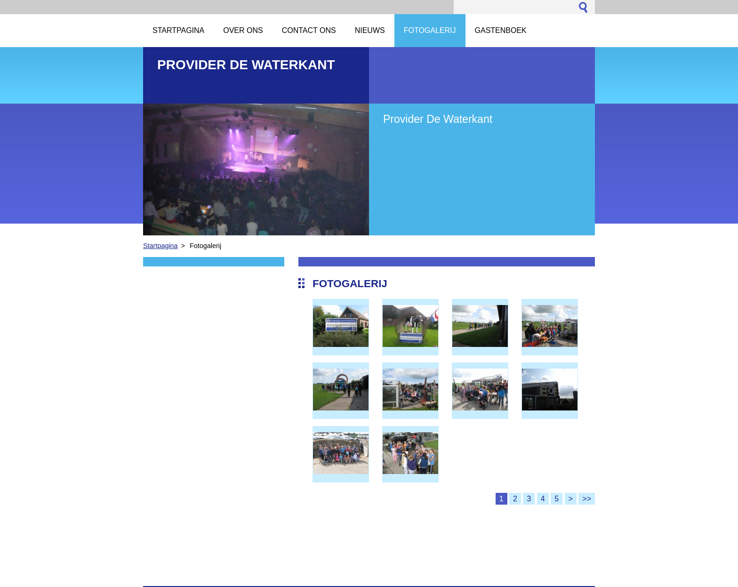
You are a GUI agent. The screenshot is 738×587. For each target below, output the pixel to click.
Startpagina (160, 245)
